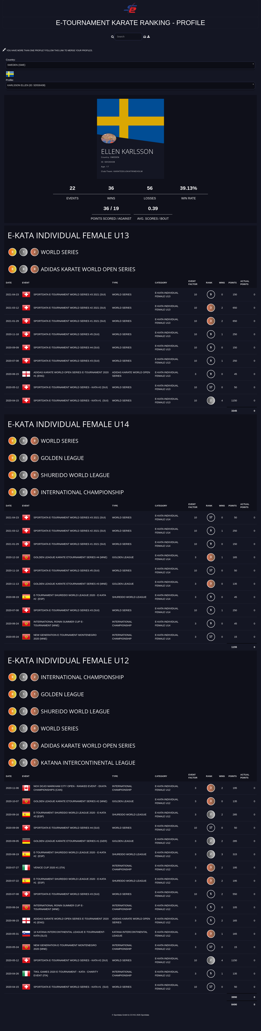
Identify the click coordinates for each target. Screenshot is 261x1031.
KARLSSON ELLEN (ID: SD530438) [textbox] (26, 85)
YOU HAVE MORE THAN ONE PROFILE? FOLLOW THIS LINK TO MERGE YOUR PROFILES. (48, 50)
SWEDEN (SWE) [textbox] (16, 65)
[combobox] (130, 66)
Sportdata (145, 1025)
